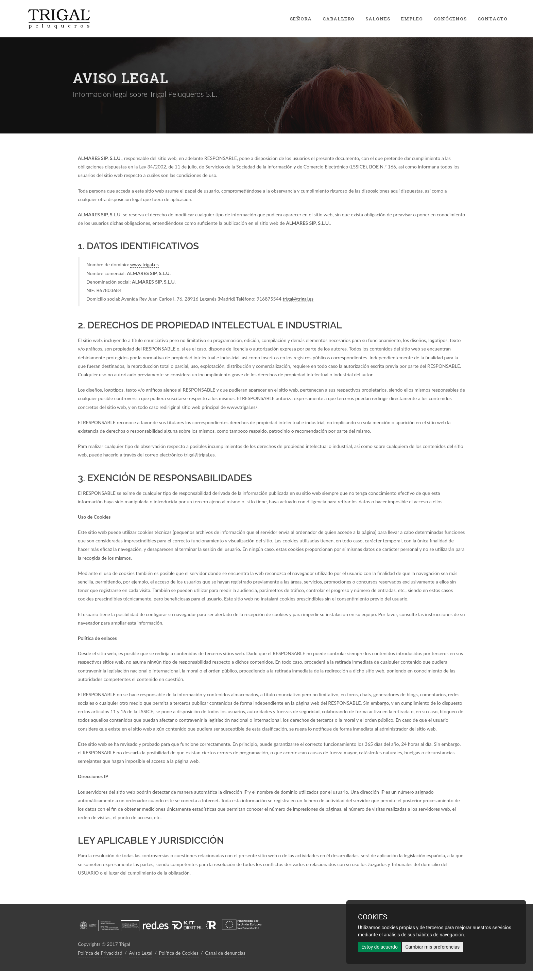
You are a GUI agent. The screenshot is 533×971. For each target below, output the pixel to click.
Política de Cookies (178, 953)
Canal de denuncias (225, 953)
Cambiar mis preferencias (432, 947)
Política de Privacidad (100, 953)
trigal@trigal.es (298, 299)
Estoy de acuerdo (379, 947)
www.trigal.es (144, 264)
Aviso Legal (140, 953)
